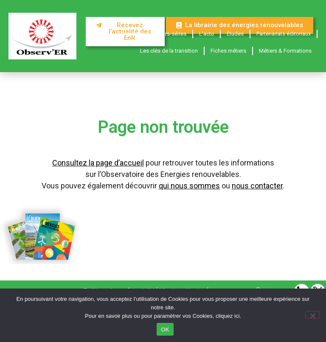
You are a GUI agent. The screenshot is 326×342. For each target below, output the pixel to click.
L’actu (206, 34)
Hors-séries (172, 34)
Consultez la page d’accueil (98, 162)
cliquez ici (227, 316)
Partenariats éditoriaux (283, 34)
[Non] (312, 315)
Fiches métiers (228, 51)
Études (235, 34)
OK (165, 329)
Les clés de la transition (169, 51)
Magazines (131, 34)
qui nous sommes (189, 185)
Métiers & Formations (285, 51)
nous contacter (257, 185)
